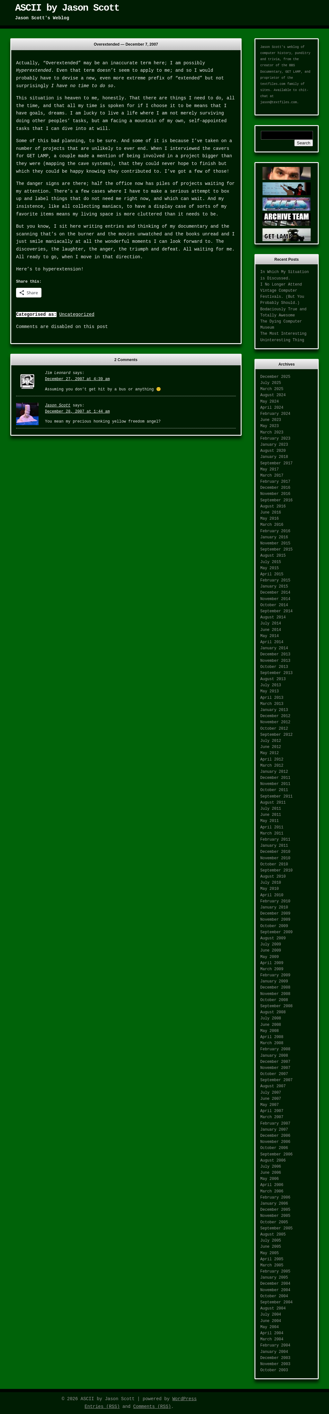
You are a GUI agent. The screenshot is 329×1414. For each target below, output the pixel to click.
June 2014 (270, 630)
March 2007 (271, 1117)
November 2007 (275, 1068)
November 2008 (275, 994)
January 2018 (274, 457)
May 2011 (269, 821)
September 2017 (276, 463)
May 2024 (269, 401)
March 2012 (271, 765)
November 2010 (275, 858)
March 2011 (271, 833)
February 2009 (275, 975)
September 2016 (276, 500)
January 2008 (274, 1056)
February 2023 (275, 438)
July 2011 (270, 809)
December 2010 (275, 852)
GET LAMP (293, 72)
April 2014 (271, 642)
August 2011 (273, 802)
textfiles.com (272, 84)
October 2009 (274, 926)
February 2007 (275, 1123)
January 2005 (274, 1277)
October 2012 (274, 728)
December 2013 (275, 654)
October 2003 (274, 1370)
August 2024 (273, 395)
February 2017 (275, 481)
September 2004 (276, 1302)
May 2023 (269, 426)
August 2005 (273, 1234)
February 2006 (275, 1197)
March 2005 (271, 1265)
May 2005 (269, 1253)
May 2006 (269, 1179)
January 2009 (274, 981)
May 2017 (269, 469)
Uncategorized (76, 314)
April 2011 (271, 827)
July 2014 (270, 623)
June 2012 (270, 747)
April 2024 (271, 408)
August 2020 (273, 451)
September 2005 (276, 1228)
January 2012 (274, 772)
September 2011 (276, 796)
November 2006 (275, 1142)
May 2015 (269, 568)
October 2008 (274, 1000)
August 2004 (273, 1308)
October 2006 (274, 1148)
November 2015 (275, 543)
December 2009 (275, 913)
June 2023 (270, 420)
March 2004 (271, 1339)
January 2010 (274, 907)
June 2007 (270, 1099)
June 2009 (270, 950)
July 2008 (270, 1018)
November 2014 (275, 599)
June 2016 (270, 512)
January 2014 (274, 648)
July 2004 (270, 1314)
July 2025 (270, 383)
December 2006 (275, 1136)
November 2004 (275, 1290)
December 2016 (275, 488)
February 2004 (275, 1345)
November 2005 (275, 1216)
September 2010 (276, 870)
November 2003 (275, 1364)
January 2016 (274, 537)
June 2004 (270, 1321)
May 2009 (269, 957)
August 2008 (273, 1012)
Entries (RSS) (102, 1406)
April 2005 (271, 1259)
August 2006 (273, 1160)
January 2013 (274, 710)
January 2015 (274, 586)
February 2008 (275, 1049)
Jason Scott (57, 405)
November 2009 (275, 919)
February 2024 (275, 414)
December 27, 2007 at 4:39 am (77, 379)
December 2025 (275, 377)
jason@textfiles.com (278, 102)
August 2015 (273, 555)
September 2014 (276, 611)
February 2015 (275, 580)
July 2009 (270, 944)
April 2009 (271, 963)
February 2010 (275, 901)
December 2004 (275, 1284)
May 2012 (269, 753)
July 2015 (270, 562)
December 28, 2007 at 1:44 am (77, 411)
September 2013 (276, 673)
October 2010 (274, 864)
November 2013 (275, 661)
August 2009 (273, 938)
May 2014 (269, 636)
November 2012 (275, 722)
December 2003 (275, 1358)
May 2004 (269, 1327)
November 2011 (275, 784)
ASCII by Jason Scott (67, 8)
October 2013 (274, 667)
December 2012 (275, 716)
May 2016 (269, 518)
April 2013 (271, 698)
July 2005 (270, 1240)
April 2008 (271, 1037)
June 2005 (270, 1247)
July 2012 (270, 741)
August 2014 (273, 617)
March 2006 (271, 1191)
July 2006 (270, 1166)
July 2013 (270, 685)
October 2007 (274, 1074)
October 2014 (274, 605)
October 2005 (274, 1222)
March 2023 (271, 432)
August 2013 (273, 679)
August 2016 (273, 506)
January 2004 (274, 1352)
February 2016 (275, 531)
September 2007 (276, 1080)
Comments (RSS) (152, 1406)
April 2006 (271, 1185)
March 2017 (271, 475)
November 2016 (275, 494)
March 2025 (271, 389)
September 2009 (276, 932)
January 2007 (274, 1129)
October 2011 (274, 790)
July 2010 (270, 882)
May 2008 (269, 1031)
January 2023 (274, 444)
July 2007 (270, 1092)
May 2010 (269, 889)
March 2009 (271, 969)
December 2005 (275, 1210)
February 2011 (275, 839)
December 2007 (275, 1062)
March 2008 (271, 1043)
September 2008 (276, 1006)
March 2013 (271, 704)
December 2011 (275, 778)
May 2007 (269, 1105)
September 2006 (276, 1154)
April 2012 (271, 759)
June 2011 (270, 815)
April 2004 (271, 1333)
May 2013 (269, 691)
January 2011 (274, 846)
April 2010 (271, 895)
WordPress (184, 1398)
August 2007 (273, 1086)
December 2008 (275, 987)
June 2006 (270, 1173)
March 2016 (271, 525)
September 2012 (276, 735)
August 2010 (273, 876)
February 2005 (275, 1271)
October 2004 (274, 1296)
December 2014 (275, 592)
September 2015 (276, 549)
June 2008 (270, 1025)
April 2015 (271, 574)
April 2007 (271, 1111)
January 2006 (274, 1203)
